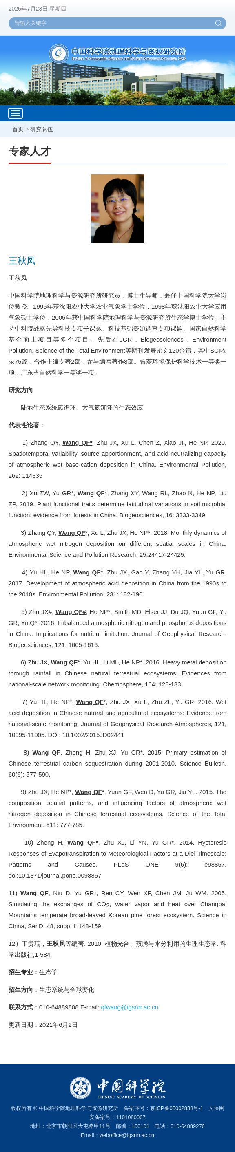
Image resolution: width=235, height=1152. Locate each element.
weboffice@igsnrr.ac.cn (127, 1135)
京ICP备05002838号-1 (176, 1108)
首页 (18, 129)
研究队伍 (41, 129)
